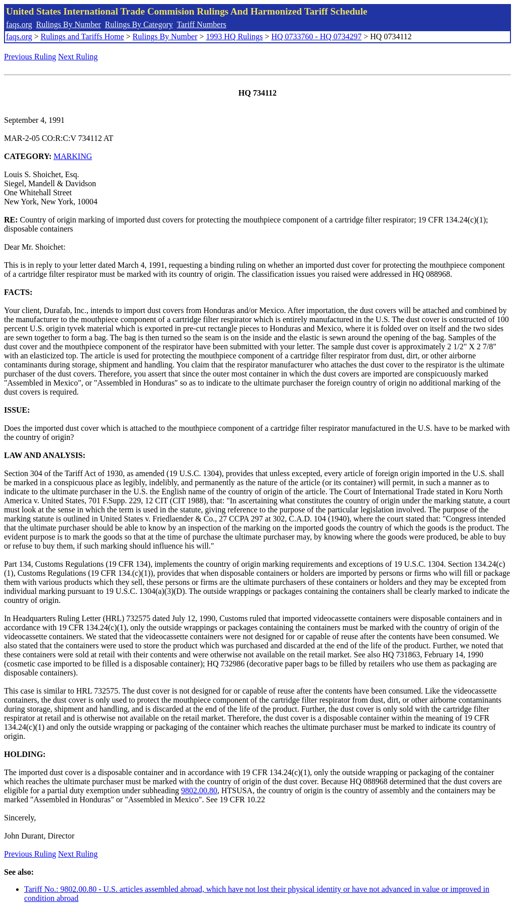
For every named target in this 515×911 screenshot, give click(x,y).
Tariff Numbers (201, 24)
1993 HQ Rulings (234, 36)
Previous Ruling (30, 56)
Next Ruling (78, 56)
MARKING (73, 156)
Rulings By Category (139, 24)
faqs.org (19, 24)
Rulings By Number (68, 24)
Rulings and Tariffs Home (82, 36)
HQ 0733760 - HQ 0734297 (316, 36)
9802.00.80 (199, 790)
